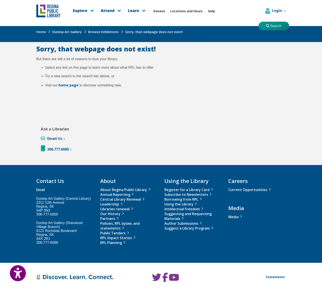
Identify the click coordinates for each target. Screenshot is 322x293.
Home (41, 32)
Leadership (109, 204)
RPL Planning (111, 242)
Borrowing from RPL (181, 199)
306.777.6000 (58, 149)
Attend (111, 10)
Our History (110, 213)
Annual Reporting (115, 194)
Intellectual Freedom (182, 209)
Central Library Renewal (120, 199)
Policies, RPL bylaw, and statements (120, 226)
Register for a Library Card (186, 189)
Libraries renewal (115, 209)
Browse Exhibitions (103, 32)
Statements (275, 277)
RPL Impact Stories (116, 237)
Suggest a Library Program (187, 228)
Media (233, 216)
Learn (137, 10)
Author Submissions (181, 223)
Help (211, 11)
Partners (107, 218)
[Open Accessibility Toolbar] (13, 270)
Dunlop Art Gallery (67, 32)
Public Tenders (113, 233)
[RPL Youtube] (174, 279)
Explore (83, 10)
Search (274, 25)
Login (275, 10)
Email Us (54, 138)
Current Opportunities (247, 189)
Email (40, 189)
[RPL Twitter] (156, 279)
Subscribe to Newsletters (186, 194)
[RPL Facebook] (165, 279)
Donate (159, 11)
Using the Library (179, 204)
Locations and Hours (186, 11)
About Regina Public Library (123, 189)
